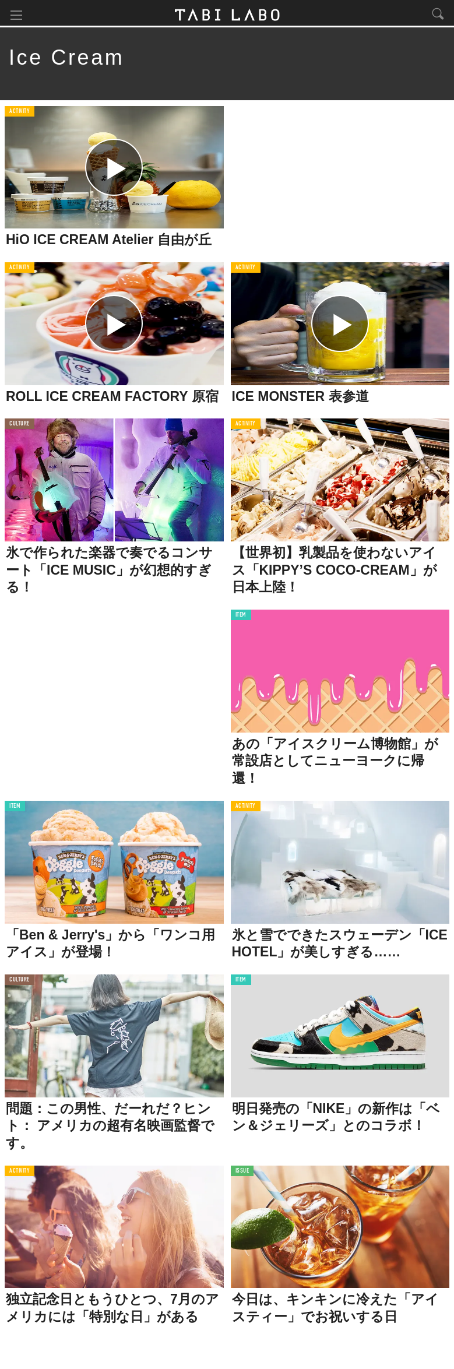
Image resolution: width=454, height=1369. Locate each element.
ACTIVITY (19, 113)
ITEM (241, 617)
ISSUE (242, 1173)
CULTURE (19, 426)
